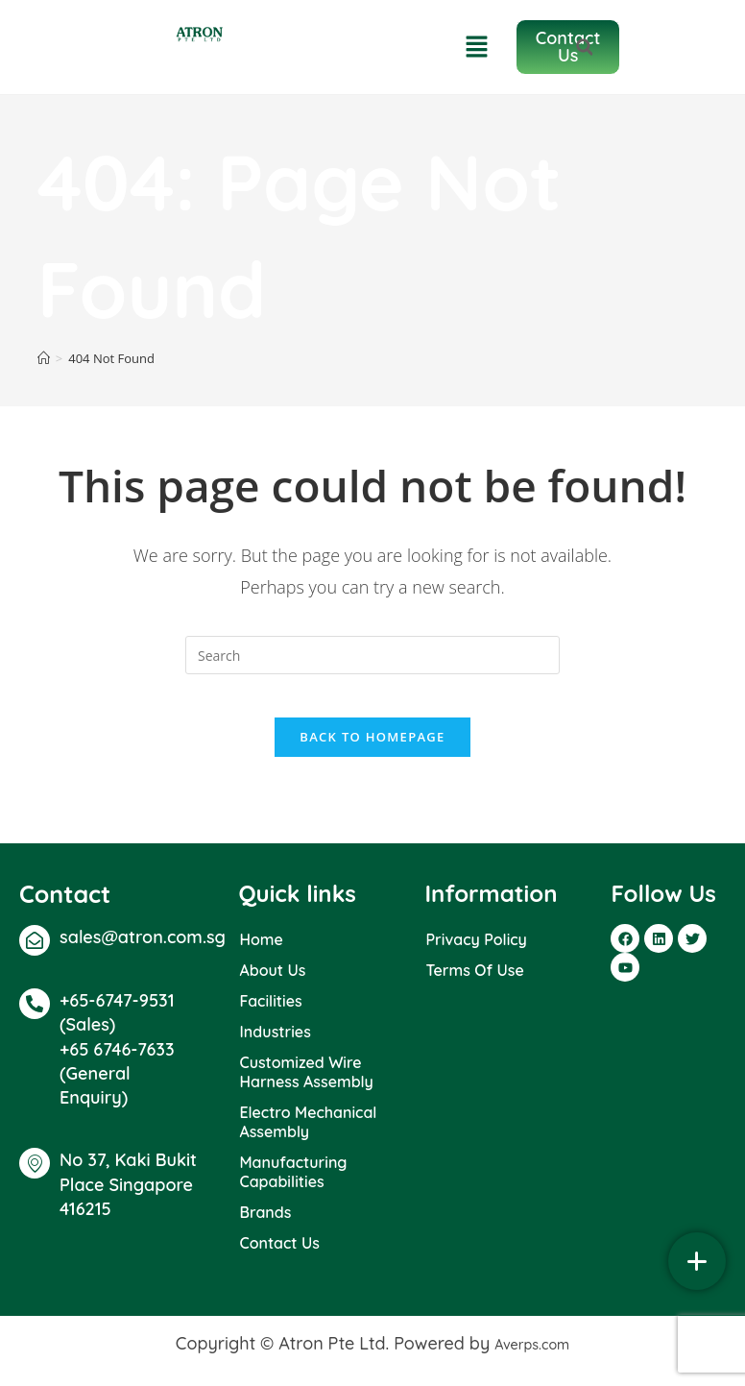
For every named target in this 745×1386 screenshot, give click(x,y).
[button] (726, 47)
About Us (272, 984)
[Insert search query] (372, 655)
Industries (274, 1046)
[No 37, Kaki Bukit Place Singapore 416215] (34, 1177)
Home (260, 953)
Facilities (270, 1015)
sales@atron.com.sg (143, 951)
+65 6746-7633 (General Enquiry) (117, 1088)
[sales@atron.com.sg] (34, 954)
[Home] (43, 358)
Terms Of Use (474, 984)
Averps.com (532, 1358)
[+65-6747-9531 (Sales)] (34, 1017)
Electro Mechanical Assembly (307, 1136)
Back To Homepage (372, 751)
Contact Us (279, 1257)
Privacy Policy (475, 953)
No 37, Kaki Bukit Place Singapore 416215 (128, 1198)
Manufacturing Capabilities (293, 1186)
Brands (265, 1226)
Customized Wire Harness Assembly (305, 1086)
